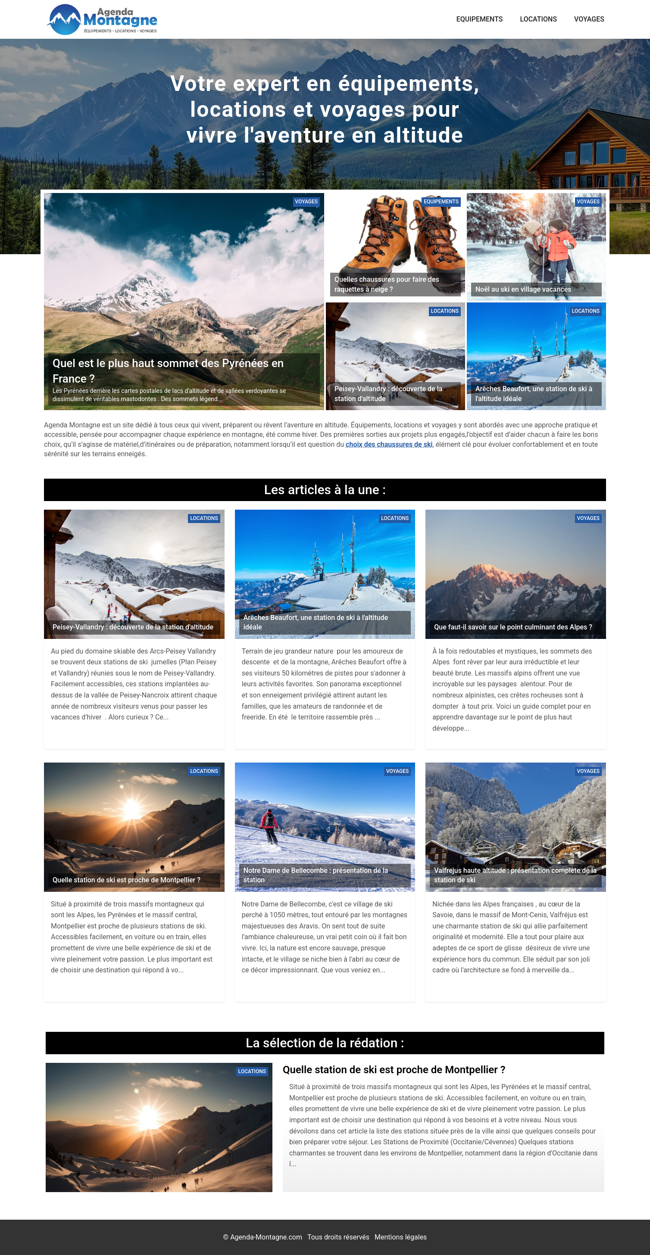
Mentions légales (401, 1237)
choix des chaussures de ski (389, 444)
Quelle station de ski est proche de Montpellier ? (394, 1070)
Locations (538, 19)
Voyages (589, 19)
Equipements (479, 19)
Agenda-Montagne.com (266, 1237)
